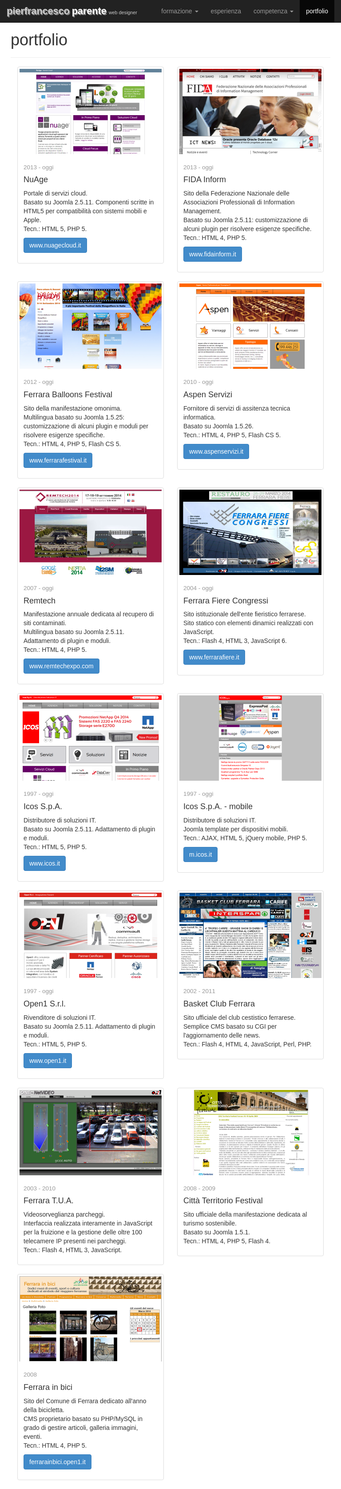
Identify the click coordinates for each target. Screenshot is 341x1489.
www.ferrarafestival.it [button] (58, 460)
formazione (179, 11)
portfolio (317, 11)
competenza (273, 11)
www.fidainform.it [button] (212, 254)
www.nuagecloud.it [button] (55, 245)
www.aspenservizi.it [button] (216, 451)
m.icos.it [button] (200, 854)
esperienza (226, 11)
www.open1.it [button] (47, 1060)
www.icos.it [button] (44, 863)
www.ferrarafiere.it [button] (214, 657)
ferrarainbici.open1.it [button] (57, 1461)
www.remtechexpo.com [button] (61, 666)
